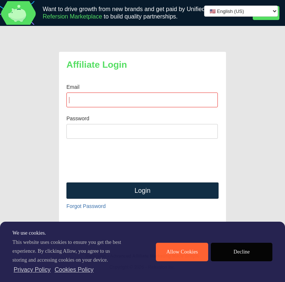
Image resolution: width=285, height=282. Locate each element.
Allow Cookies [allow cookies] (182, 252)
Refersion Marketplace (72, 16)
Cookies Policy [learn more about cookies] (74, 269)
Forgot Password (86, 206)
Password (77, 118)
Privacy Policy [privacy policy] (32, 269)
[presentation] (122, 160)
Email (72, 87)
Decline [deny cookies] (241, 252)
